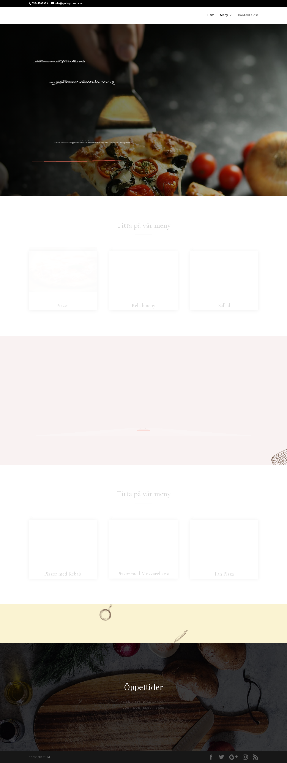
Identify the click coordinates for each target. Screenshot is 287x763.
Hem (210, 15)
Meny (224, 15)
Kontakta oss (248, 15)
